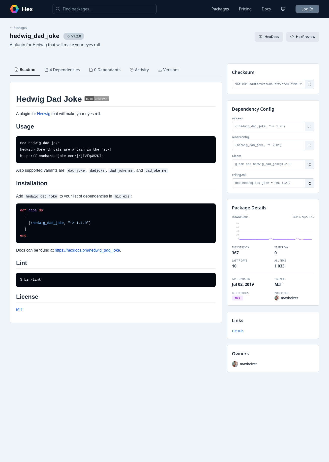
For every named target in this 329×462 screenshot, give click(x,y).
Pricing (245, 9)
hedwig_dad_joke (35, 36)
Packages (220, 9)
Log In (307, 9)
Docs (266, 9)
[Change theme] (283, 8)
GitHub (238, 331)
